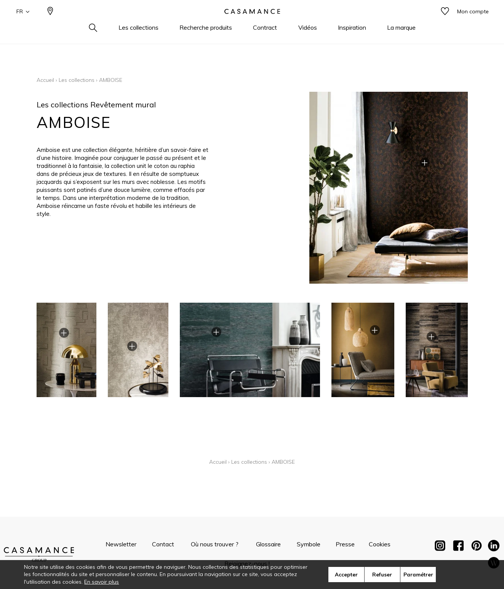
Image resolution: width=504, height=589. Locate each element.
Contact (163, 544)
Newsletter (121, 544)
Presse (345, 544)
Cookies (379, 544)
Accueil (45, 80)
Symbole (308, 544)
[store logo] (252, 24)
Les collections (76, 80)
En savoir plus (101, 581)
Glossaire (268, 544)
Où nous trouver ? (214, 544)
